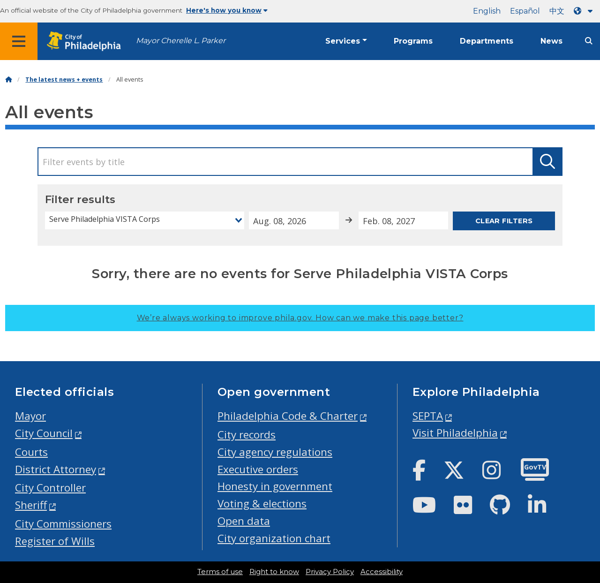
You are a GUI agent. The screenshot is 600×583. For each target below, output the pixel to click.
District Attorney (55, 469)
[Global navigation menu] (19, 41)
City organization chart (274, 538)
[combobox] (144, 220)
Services (342, 41)
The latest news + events (64, 79)
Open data (244, 521)
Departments (486, 41)
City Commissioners (63, 523)
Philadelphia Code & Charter (288, 416)
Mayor (30, 416)
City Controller (50, 487)
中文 (556, 11)
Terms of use (220, 572)
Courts (31, 452)
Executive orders (258, 469)
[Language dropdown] (585, 11)
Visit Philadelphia (455, 432)
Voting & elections (262, 503)
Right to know (274, 572)
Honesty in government (275, 486)
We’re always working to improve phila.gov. (300, 317)
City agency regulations (275, 452)
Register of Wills (55, 541)
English (487, 11)
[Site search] (589, 41)
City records (247, 434)
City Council (44, 433)
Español (525, 11)
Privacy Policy (330, 572)
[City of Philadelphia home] (87, 41)
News (551, 41)
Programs (413, 41)
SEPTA (427, 416)
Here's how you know (227, 10)
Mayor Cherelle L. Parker (180, 40)
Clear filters (504, 221)
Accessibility (381, 572)
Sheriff (31, 505)
